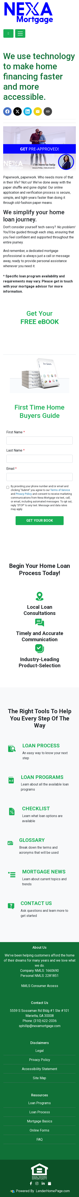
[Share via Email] (37, 111)
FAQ (39, 1139)
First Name (15, 432)
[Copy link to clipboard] (48, 111)
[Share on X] (17, 111)
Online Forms (39, 1130)
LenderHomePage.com (53, 1191)
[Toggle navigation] (20, 33)
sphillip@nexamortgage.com (39, 1026)
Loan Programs (39, 1103)
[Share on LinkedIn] (27, 111)
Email (11, 469)
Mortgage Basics (39, 1121)
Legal (39, 1051)
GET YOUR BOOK (39, 521)
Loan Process (39, 1112)
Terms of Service (60, 490)
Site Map (39, 1078)
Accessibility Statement (39, 1069)
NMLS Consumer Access (39, 986)
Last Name (15, 450)
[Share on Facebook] (7, 111)
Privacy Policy (24, 493)
